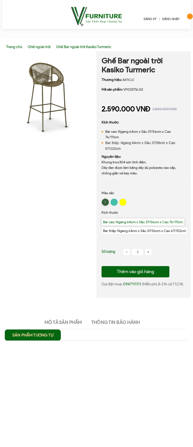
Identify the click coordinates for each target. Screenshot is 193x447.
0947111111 (132, 284)
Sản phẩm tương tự (32, 335)
